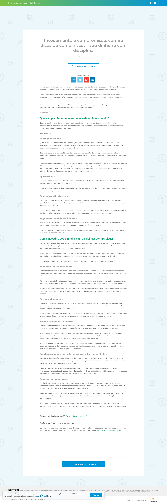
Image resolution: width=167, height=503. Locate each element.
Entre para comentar (83, 464)
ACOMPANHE (102, 13)
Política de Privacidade (37, 500)
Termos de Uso (15, 500)
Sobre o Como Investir (18, 3)
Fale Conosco (36, 3)
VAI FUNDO (118, 13)
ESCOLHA (88, 13)
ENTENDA (75, 13)
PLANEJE (62, 13)
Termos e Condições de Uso (109, 430)
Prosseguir (145, 495)
